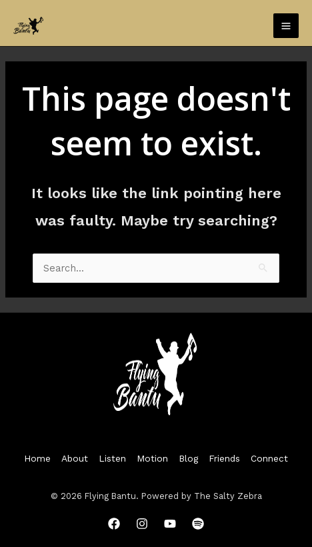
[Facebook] (114, 524)
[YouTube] (170, 524)
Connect (269, 458)
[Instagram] (142, 524)
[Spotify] (198, 524)
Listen (112, 458)
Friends (224, 458)
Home (37, 458)
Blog (188, 458)
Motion (152, 458)
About (74, 458)
